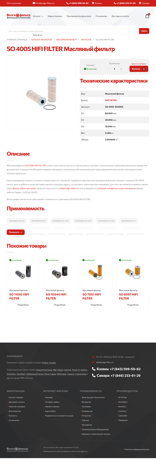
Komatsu (122, 405)
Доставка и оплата (120, 16)
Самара (144, 3)
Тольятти (77, 369)
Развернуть (15, 232)
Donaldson (123, 401)
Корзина (49, 397)
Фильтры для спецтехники (93, 397)
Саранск (80, 373)
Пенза (56, 373)
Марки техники (55, 16)
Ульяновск (19, 373)
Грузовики (86, 405)
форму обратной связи (24, 188)
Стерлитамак (12, 377)
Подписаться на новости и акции (59, 414)
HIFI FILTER (111, 100)
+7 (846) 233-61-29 (126, 375)
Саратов (68, 369)
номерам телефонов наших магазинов (116, 188)
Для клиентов (15, 410)
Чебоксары (71, 373)
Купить (139, 69)
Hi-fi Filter (122, 397)
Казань (97, 3)
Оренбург (29, 373)
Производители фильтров (79, 16)
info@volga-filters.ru (43, 3)
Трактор (85, 419)
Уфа (55, 369)
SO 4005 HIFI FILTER (35, 165)
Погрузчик (86, 414)
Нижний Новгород (44, 369)
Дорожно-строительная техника (96, 432)
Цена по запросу (138, 63)
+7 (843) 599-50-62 (126, 369)
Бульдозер (86, 401)
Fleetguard (123, 419)
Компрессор (87, 410)
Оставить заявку (52, 401)
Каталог (37, 16)
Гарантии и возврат (17, 405)
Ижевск (10, 373)
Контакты (37, 35)
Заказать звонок (52, 405)
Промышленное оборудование (96, 428)
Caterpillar (123, 414)
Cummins (122, 410)
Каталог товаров (16, 397)
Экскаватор (87, 423)
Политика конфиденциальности (136, 447)
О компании (101, 16)
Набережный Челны (43, 373)
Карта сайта (50, 410)
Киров (62, 373)
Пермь (61, 369)
